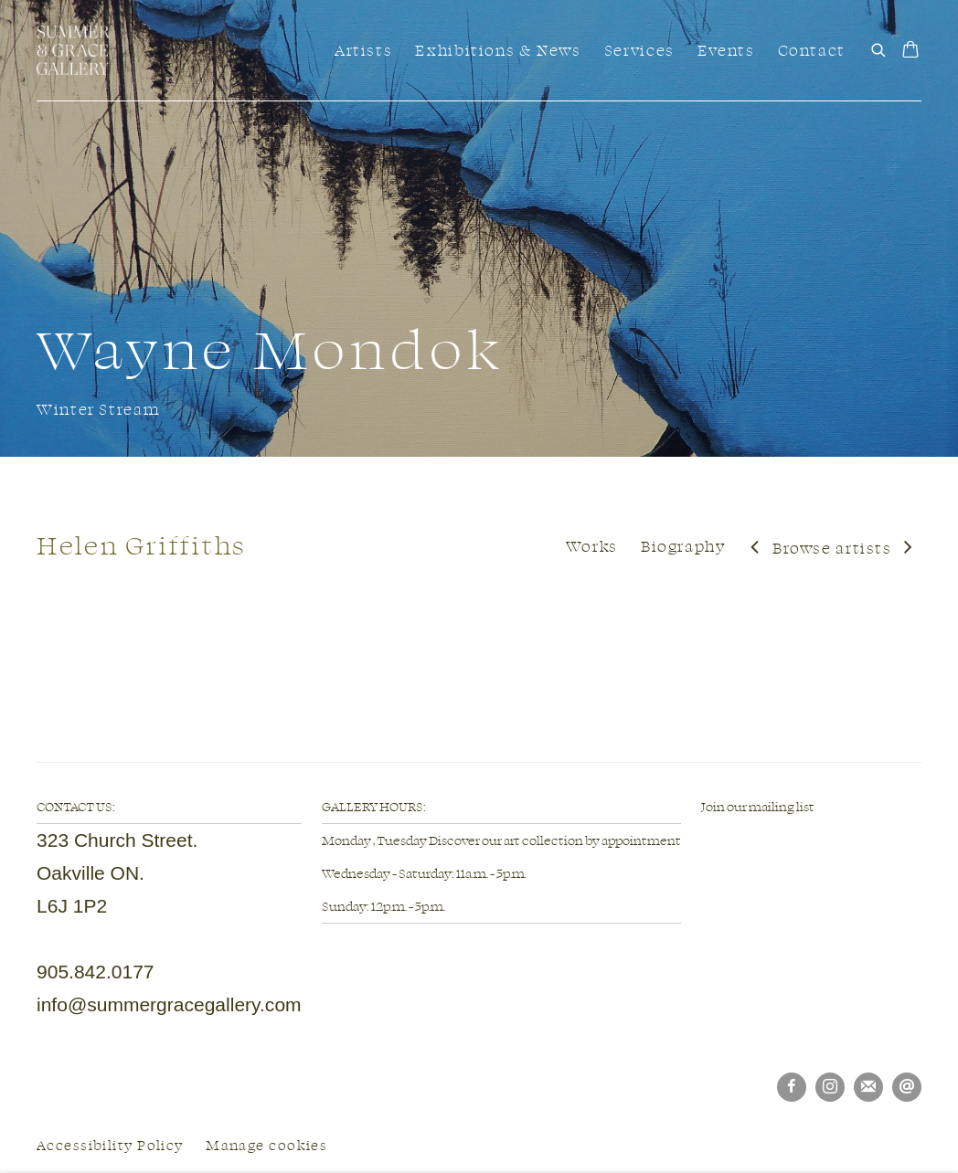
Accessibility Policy (110, 1145)
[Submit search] (879, 47)
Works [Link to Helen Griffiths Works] (592, 545)
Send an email (906, 1087)
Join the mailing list (868, 1087)
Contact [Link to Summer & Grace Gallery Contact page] (812, 49)
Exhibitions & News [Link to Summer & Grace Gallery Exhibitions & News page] (497, 49)
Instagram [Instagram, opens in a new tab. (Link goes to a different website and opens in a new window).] (830, 1087)
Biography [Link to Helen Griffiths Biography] (683, 545)
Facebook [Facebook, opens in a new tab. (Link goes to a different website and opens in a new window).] (791, 1087)
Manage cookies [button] (266, 1145)
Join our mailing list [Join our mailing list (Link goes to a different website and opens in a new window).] (757, 806)
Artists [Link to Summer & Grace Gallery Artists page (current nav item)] (363, 49)
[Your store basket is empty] (910, 51)
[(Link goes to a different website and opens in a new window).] (702, 839)
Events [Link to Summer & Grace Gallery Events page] (726, 49)
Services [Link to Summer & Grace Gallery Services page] (639, 49)
